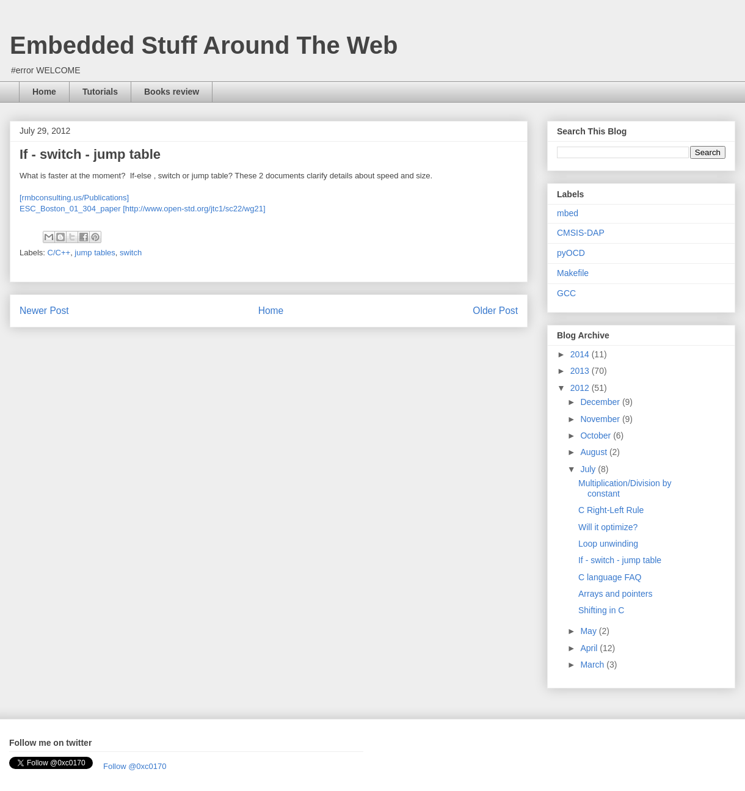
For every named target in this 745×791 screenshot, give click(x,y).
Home (44, 92)
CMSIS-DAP (581, 233)
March (593, 664)
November (601, 419)
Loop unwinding (608, 544)
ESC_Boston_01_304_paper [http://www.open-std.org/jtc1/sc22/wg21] (143, 208)
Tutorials (100, 92)
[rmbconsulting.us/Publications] (74, 197)
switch (131, 252)
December (601, 402)
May (589, 631)
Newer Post (44, 310)
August (594, 452)
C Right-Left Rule (611, 510)
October (596, 435)
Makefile (573, 273)
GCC (566, 293)
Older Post (495, 310)
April (590, 648)
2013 (581, 371)
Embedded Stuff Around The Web (204, 45)
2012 (581, 388)
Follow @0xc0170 (135, 766)
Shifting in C (601, 610)
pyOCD (571, 253)
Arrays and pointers (615, 594)
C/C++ (59, 252)
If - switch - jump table (619, 560)
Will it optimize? (608, 527)
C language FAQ (610, 577)
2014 (581, 354)
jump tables (94, 252)
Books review (171, 92)
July (589, 469)
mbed (567, 213)
